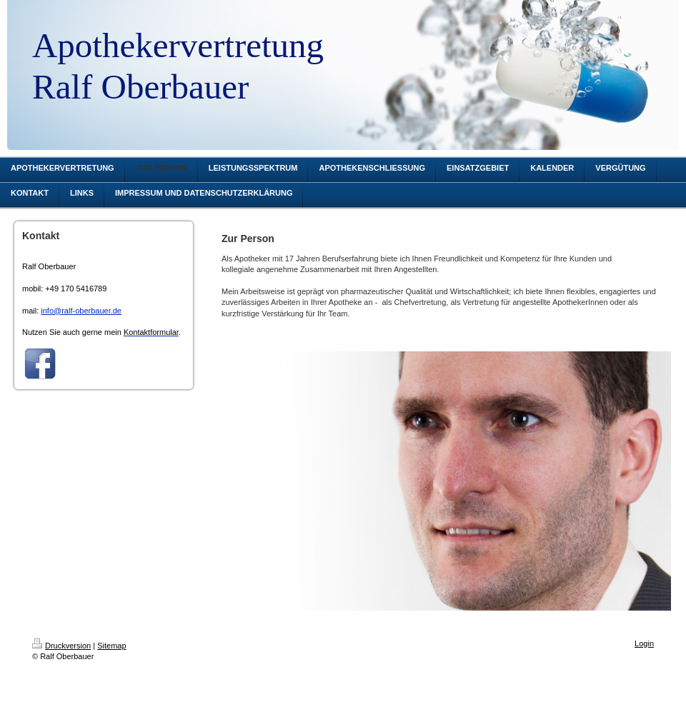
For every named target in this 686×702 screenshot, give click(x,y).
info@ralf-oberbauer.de (81, 310)
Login (644, 643)
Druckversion (61, 645)
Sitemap (111, 645)
